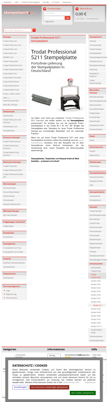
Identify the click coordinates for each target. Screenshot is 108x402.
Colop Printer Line (10, 49)
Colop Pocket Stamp (11, 81)
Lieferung (93, 69)
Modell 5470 (96, 319)
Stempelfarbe (95, 196)
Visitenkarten (9, 273)
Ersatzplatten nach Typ (12, 248)
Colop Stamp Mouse (11, 86)
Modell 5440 (96, 312)
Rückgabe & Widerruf (94, 74)
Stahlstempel (95, 121)
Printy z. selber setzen (11, 94)
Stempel (7, 37)
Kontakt (46, 2)
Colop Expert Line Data (12, 77)
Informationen (11, 298)
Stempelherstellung (97, 65)
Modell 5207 (96, 298)
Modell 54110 (96, 326)
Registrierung (11, 294)
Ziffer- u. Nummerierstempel (11, 99)
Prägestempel (95, 247)
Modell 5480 (96, 323)
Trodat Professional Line (12, 65)
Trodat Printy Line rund (12, 45)
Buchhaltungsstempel (98, 101)
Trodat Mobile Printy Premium (11, 153)
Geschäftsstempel (97, 109)
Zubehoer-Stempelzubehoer (14, 263)
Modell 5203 (96, 284)
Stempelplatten (95, 53)
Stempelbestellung (98, 173)
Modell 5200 (96, 281)
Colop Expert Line (10, 73)
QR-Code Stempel (11, 211)
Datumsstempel (96, 227)
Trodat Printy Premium (12, 141)
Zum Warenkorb (93, 19)
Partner (92, 151)
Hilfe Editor (97, 355)
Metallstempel (95, 239)
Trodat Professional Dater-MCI (13, 175)
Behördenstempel (97, 97)
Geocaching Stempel (11, 192)
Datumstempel (95, 105)
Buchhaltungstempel (98, 215)
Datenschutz (94, 155)
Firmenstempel (95, 45)
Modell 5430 (96, 309)
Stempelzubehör (97, 192)
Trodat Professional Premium (10, 146)
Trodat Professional (96, 275)
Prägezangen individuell (14, 222)
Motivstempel (9, 184)
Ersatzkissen (8, 233)
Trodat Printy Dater (10, 61)
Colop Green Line (10, 53)
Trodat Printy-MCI (10, 166)
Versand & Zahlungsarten (31, 2)
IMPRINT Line (8, 57)
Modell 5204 (96, 288)
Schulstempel (8, 200)
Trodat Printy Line (10, 41)
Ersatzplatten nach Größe (13, 252)
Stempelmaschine (97, 125)
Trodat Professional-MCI (12, 170)
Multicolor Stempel (12, 162)
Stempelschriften (96, 181)
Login (67, 18)
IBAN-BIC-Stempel (10, 105)
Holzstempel (9, 111)
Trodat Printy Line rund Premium (12, 121)
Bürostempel (95, 219)
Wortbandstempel (97, 340)
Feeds (92, 136)
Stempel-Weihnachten (11, 204)
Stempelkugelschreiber (98, 57)
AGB (16, 2)
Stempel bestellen (97, 177)
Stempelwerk (96, 37)
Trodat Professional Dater (13, 69)
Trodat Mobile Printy (11, 90)
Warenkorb (67, 2)
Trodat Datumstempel (95, 81)
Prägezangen (8, 226)
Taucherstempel (9, 188)
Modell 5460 (96, 316)
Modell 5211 (98, 305)
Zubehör (7, 258)
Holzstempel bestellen (20, 356)
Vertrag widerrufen (53, 356)
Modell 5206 (96, 295)
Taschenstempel (96, 336)
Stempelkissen (9, 130)
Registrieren (49, 21)
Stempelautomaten (97, 256)
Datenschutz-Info (71, 382)
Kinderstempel (9, 196)
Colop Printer (95, 223)
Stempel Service (96, 61)
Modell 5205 (96, 291)
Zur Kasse (80, 19)
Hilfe (91, 185)
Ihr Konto (56, 2)
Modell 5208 (96, 302)
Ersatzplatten (9, 243)
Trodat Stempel (95, 49)
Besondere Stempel (94, 91)
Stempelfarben (9, 267)
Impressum (90, 382)
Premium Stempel (11, 137)
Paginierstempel (96, 243)
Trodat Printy (96, 271)
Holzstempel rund (10, 126)
